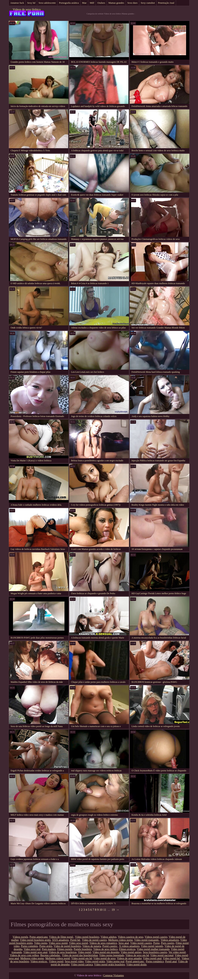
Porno (156, 943)
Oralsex (101, 2)
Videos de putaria (91, 946)
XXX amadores (60, 940)
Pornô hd (75, 940)
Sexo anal (123, 943)
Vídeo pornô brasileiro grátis (35, 940)
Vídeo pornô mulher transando (153, 949)
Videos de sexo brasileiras (63, 952)
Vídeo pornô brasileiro (87, 936)
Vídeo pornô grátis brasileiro (109, 964)
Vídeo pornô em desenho (106, 952)
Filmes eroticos (127, 949)
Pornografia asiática (69, 2)
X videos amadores (129, 946)
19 (113, 909)
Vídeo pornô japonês (152, 946)
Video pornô (84, 952)
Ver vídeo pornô (177, 952)
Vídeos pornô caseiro (156, 936)
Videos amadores (170, 940)
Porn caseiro (167, 943)
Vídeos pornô (56, 961)
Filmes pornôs (65, 949)
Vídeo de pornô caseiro (94, 940)
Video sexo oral (32, 949)
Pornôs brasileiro (83, 949)
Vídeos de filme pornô (61, 936)
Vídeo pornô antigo (131, 952)
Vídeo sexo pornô (58, 943)
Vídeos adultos (109, 936)
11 (104, 909)
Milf (92, 2)
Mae (84, 2)
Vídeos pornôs (20, 936)
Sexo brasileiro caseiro (155, 952)
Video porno (40, 943)
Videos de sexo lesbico (105, 949)
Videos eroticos (39, 961)
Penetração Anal (166, 2)
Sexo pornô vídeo (74, 961)
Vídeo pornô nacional (162, 955)
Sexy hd (31, 2)
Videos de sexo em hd (137, 955)
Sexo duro (132, 2)
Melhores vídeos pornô (57, 958)
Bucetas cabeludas (50, 955)
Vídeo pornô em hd (81, 958)
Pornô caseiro (110, 946)
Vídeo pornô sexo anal (35, 952)
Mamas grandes (116, 2)
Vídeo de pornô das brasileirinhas (80, 955)
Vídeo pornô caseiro (141, 943)
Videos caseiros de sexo (130, 936)
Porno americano (38, 936)
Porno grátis (45, 946)
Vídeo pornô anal (152, 958)
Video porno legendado (111, 955)
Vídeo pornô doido (136, 964)
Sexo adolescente (47, 2)
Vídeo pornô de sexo (104, 958)
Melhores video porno (32, 958)
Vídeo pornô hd (171, 958)
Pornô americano (135, 961)
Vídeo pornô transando (146, 940)
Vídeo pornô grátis (95, 961)
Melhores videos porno (120, 940)
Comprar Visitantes (113, 975)
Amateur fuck (17, 2)
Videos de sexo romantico (103, 943)
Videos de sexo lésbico (27, 9)
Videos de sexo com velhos (24, 955)
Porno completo (29, 946)
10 (101, 909)
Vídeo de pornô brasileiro (67, 946)
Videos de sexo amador (129, 958)
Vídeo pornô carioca (82, 964)
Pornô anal (171, 961)
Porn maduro (49, 949)
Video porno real (115, 961)
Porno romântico (155, 961)
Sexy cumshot (148, 2)
